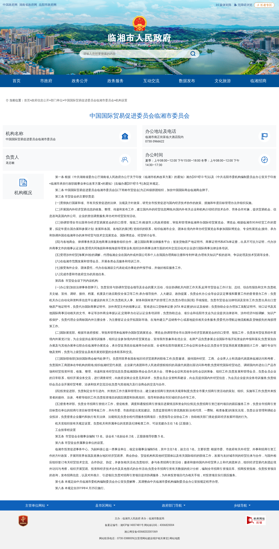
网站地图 (175, 538)
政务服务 (115, 80)
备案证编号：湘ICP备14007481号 (124, 525)
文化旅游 (223, 80)
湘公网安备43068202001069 (140, 531)
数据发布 (187, 80)
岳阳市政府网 (47, 4)
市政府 (46, 80)
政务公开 (80, 80)
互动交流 (151, 80)
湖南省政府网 (28, 4)
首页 (17, 80)
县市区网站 (104, 505)
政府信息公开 (40, 100)
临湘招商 (258, 80)
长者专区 (264, 5)
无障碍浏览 (243, 5)
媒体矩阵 (223, 5)
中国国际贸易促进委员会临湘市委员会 (89, 100)
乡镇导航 (241, 505)
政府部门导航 (172, 505)
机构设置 (121, 100)
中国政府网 (10, 4)
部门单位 (57, 100)
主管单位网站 (35, 505)
